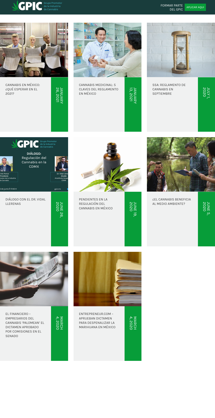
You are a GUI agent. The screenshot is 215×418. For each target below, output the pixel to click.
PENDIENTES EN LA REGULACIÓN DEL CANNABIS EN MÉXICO (96, 203)
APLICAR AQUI (195, 7)
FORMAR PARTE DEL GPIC (172, 7)
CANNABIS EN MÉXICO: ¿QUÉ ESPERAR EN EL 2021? (22, 89)
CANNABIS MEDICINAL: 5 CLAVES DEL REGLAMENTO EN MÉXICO (98, 89)
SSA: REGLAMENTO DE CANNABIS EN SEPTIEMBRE (169, 89)
